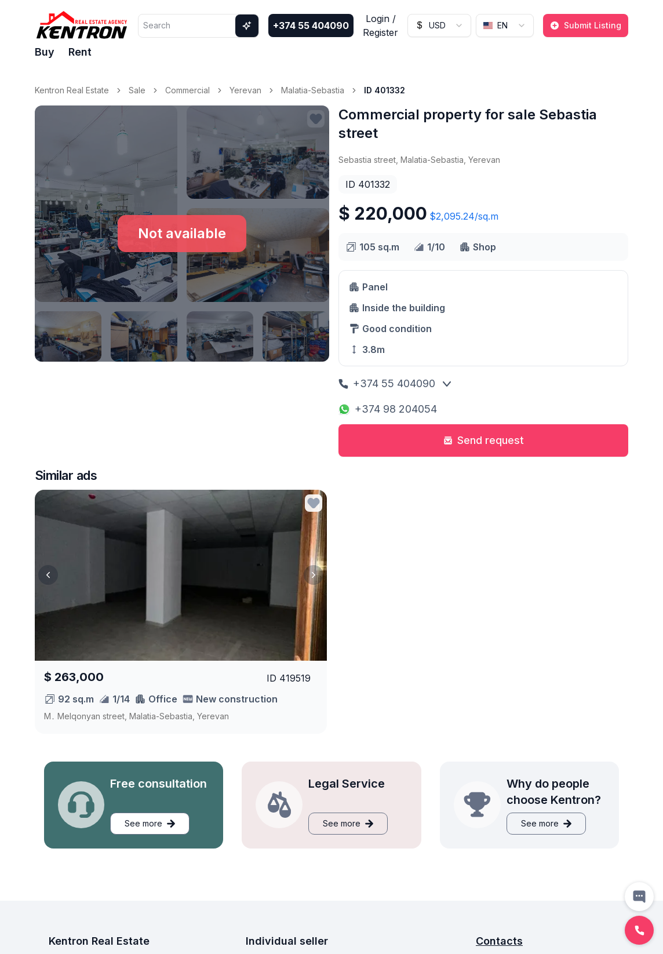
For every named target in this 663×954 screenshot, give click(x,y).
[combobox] (439, 25)
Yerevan (245, 90)
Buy (44, 52)
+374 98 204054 (387, 409)
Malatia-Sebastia (312, 90)
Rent (80, 52)
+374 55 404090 (311, 25)
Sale (137, 90)
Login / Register (380, 25)
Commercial (187, 90)
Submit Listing (585, 25)
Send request (483, 440)
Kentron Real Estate (72, 90)
